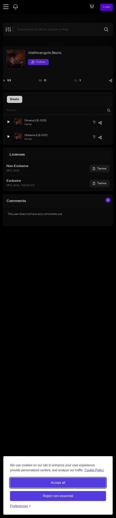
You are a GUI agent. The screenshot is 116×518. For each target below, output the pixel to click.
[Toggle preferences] (20, 506)
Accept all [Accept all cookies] (58, 482)
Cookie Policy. (94, 470)
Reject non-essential (58, 496)
